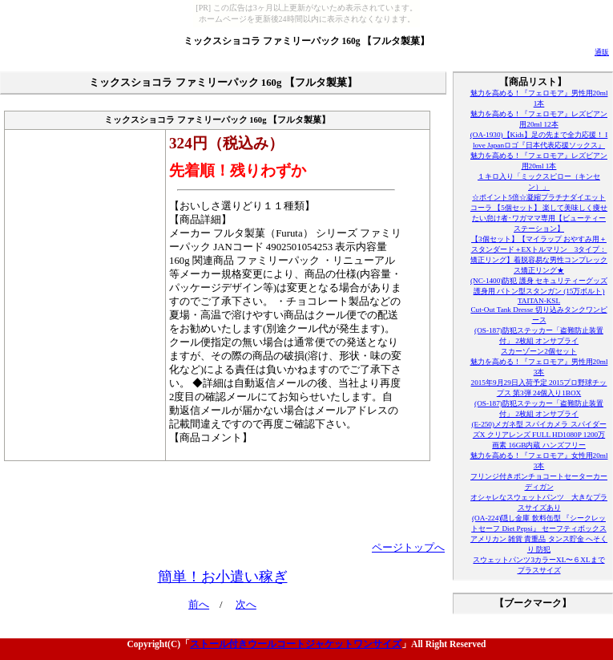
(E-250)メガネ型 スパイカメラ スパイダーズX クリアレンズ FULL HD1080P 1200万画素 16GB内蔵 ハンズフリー (538, 434)
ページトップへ (408, 547)
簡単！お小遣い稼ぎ (223, 577)
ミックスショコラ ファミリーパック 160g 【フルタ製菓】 (306, 41)
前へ (198, 604)
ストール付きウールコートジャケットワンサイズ (295, 644)
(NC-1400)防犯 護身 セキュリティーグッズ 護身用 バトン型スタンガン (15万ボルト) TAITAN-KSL (538, 291)
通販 (602, 52)
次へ (246, 604)
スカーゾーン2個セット (539, 351)
